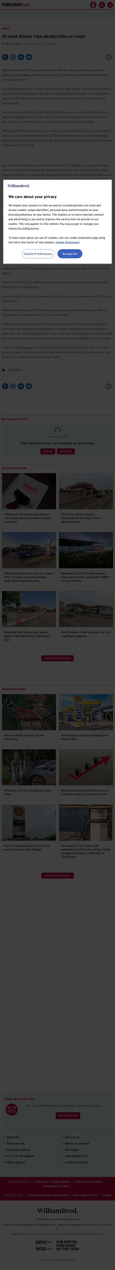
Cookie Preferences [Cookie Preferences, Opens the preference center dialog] (38, 254)
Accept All (70, 254)
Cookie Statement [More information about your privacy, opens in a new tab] (67, 242)
